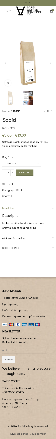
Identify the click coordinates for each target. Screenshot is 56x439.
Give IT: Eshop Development (28, 433)
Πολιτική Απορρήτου (15, 310)
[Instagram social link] (30, 3)
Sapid (21, 426)
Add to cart (24, 172)
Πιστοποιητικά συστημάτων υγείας (24, 316)
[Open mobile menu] (8, 11)
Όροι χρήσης (10, 304)
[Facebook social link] (26, 3)
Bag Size (7, 157)
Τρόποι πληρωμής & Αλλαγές (20, 297)
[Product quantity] (8, 172)
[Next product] (52, 111)
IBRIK (16, 111)
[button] (5, 63)
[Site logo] (28, 10)
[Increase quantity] (12, 172)
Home (6, 111)
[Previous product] (45, 111)
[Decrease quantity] (4, 172)
